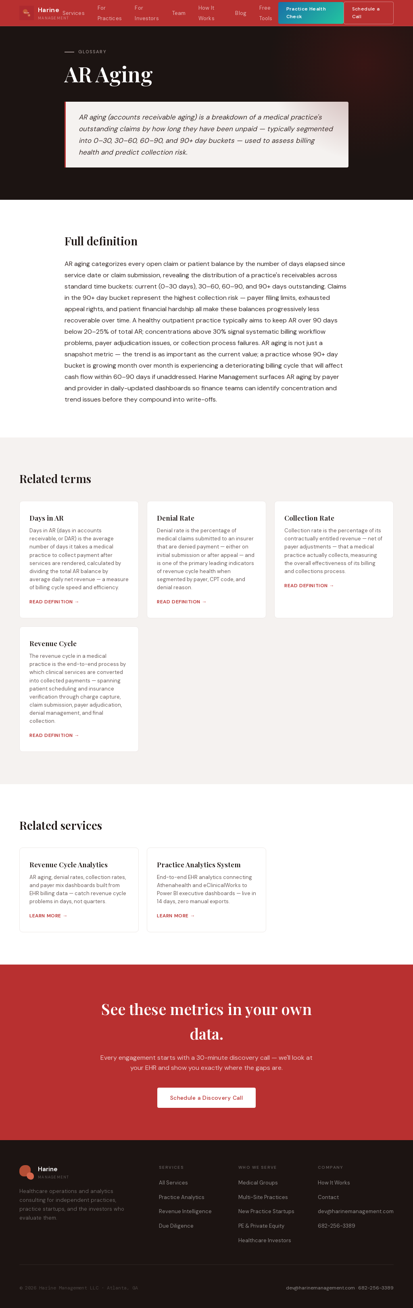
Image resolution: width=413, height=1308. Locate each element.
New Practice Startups (266, 1211)
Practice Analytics (181, 1197)
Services (74, 13)
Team (179, 13)
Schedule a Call (366, 13)
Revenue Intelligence (185, 1211)
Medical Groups (258, 1182)
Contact (328, 1197)
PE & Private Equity (261, 1225)
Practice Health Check (306, 13)
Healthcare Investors (264, 1240)
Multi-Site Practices (263, 1197)
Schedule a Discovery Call (206, 1097)
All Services (173, 1182)
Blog (240, 13)
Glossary (92, 51)
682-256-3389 (336, 1225)
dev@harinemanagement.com (356, 1211)
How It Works (334, 1182)
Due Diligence (176, 1225)
